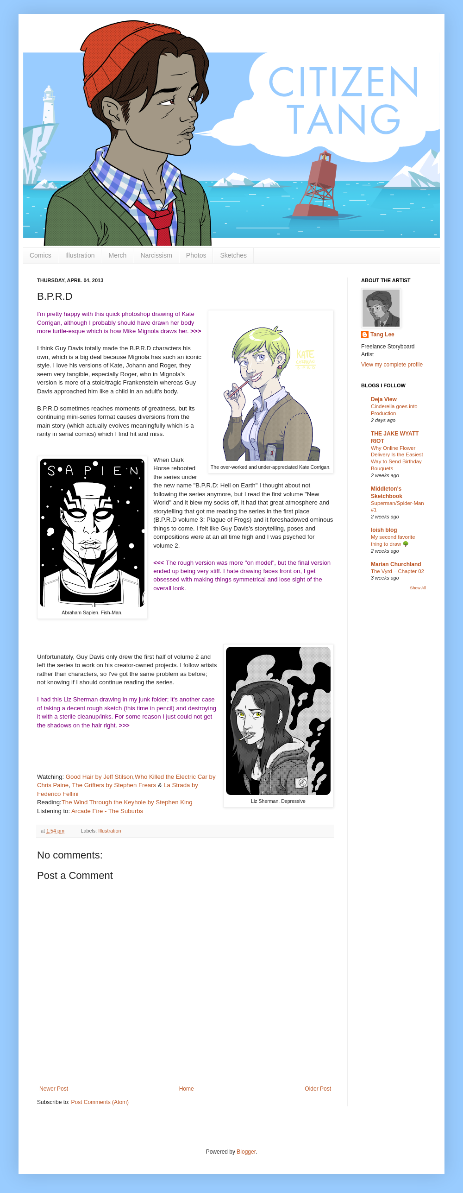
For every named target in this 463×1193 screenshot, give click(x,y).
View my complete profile (392, 364)
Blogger (246, 1152)
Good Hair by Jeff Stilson (99, 776)
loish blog (384, 530)
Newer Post (53, 1089)
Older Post (318, 1089)
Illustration (80, 255)
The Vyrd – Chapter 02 (397, 571)
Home (186, 1089)
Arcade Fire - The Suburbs (108, 811)
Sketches (233, 255)
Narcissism (156, 255)
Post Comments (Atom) (100, 1102)
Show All (418, 588)
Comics (40, 255)
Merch (117, 255)
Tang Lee (382, 334)
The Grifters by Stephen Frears (114, 785)
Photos (196, 255)
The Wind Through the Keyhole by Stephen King (127, 802)
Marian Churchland (396, 564)
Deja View (384, 399)
